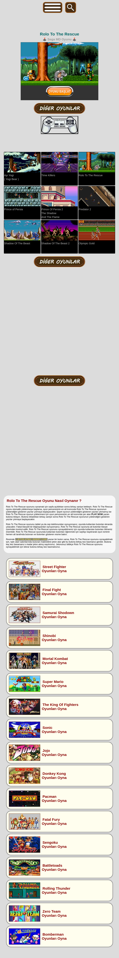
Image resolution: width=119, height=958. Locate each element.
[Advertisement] (59, 22)
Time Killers (59, 164)
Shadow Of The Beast (22, 232)
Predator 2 (97, 198)
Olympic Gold (97, 232)
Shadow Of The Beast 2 (59, 232)
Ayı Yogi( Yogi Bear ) (22, 166)
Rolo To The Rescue (97, 164)
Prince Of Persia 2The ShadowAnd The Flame (59, 202)
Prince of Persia (22, 198)
